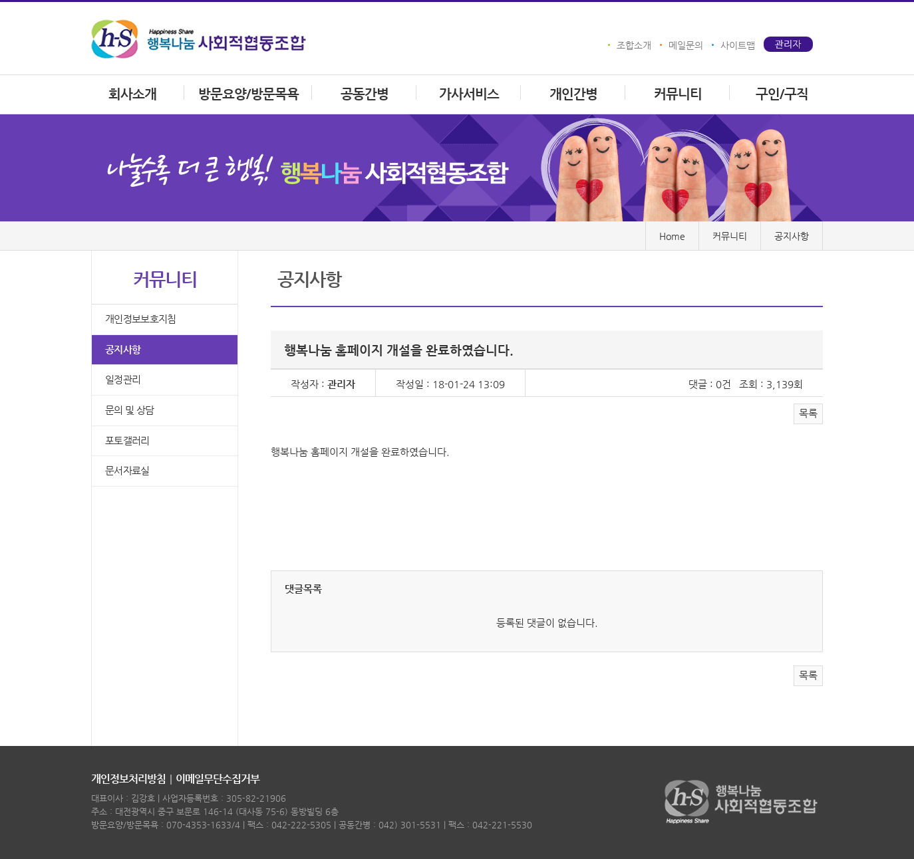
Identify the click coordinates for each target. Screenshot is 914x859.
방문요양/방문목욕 (248, 94)
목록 (808, 413)
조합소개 (634, 45)
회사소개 (132, 94)
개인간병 (573, 94)
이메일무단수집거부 (217, 779)
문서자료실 (127, 471)
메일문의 (686, 45)
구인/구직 (782, 94)
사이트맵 (737, 45)
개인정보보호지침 (140, 319)
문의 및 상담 (129, 411)
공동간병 (364, 94)
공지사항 (122, 350)
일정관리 (122, 380)
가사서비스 (469, 94)
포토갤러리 (127, 441)
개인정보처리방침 (128, 779)
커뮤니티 (678, 94)
